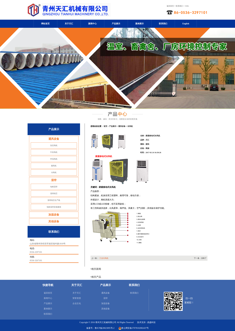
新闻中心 (92, 24)
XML (187, 6)
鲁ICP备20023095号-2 (104, 328)
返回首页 (170, 6)
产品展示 (116, 24)
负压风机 (53, 145)
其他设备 (53, 221)
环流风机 (53, 159)
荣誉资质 (77, 298)
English (185, 24)
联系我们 (179, 6)
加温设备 (53, 214)
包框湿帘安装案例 (54, 207)
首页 (105, 126)
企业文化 (77, 303)
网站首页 (45, 24)
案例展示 (139, 24)
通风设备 (53, 138)
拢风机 (54, 166)
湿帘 (54, 180)
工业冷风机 (103, 258)
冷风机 (54, 172)
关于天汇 (69, 24)
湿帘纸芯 (53, 193)
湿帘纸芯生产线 (54, 200)
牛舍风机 (53, 152)
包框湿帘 (53, 187)
